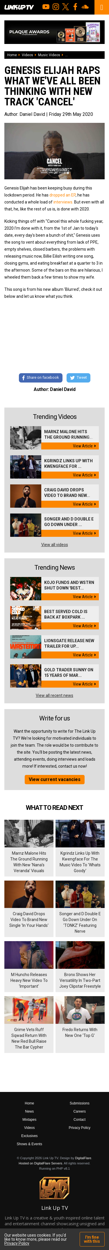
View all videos (54, 545)
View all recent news (54, 695)
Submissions (80, 1103)
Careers (79, 1111)
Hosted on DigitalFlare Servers (40, 1163)
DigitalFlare (83, 1158)
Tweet (78, 378)
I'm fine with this (92, 1239)
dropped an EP (62, 195)
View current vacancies (55, 779)
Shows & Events (29, 1144)
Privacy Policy (79, 1128)
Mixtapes (29, 1120)
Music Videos (49, 55)
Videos (27, 55)
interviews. (63, 202)
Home (12, 55)
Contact (79, 1120)
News (29, 1111)
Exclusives (29, 1136)
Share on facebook (40, 378)
